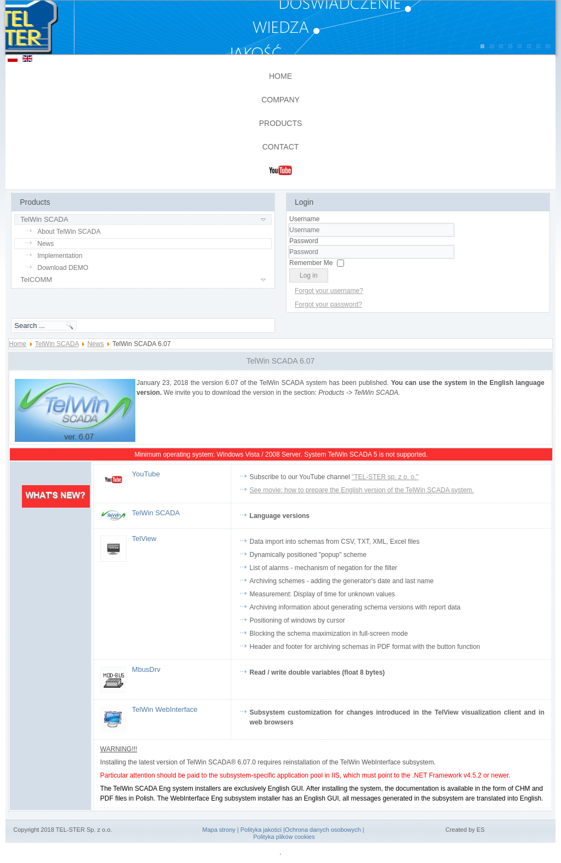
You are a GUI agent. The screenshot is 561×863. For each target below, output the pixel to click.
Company (280, 99)
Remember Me (311, 263)
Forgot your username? (329, 291)
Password (303, 241)
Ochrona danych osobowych (323, 829)
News (45, 244)
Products (280, 123)
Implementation (59, 256)
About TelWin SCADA (68, 231)
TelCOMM (36, 279)
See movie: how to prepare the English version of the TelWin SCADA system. (362, 490)
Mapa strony (219, 829)
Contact (280, 146)
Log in (309, 275)
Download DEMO (62, 268)
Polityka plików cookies (284, 836)
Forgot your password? (328, 304)
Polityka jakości (261, 829)
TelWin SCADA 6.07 (281, 360)
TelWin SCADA (44, 219)
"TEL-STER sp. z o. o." (385, 477)
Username (304, 219)
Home (280, 76)
